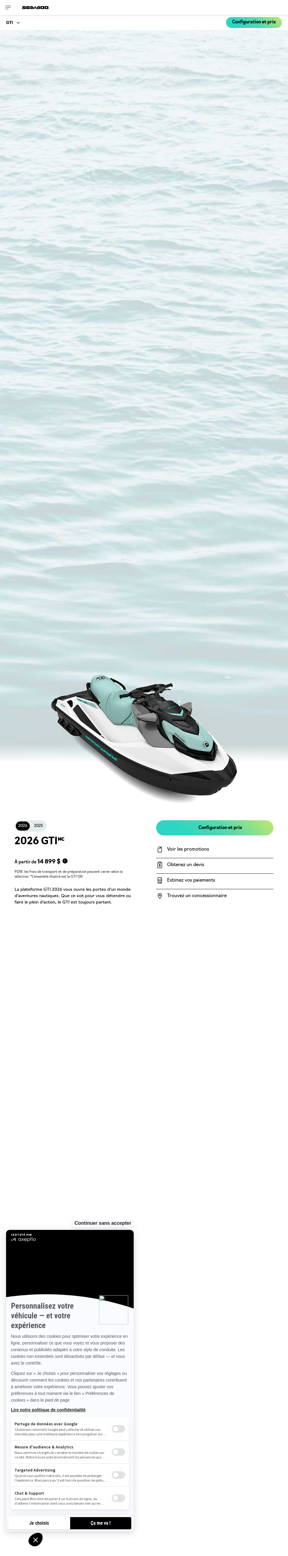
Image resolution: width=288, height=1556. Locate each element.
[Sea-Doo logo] (35, 7)
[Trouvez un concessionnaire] (214, 896)
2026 (22, 826)
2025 (38, 826)
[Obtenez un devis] (214, 865)
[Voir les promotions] (214, 849)
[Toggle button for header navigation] (8, 7)
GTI (9, 23)
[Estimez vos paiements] (214, 880)
